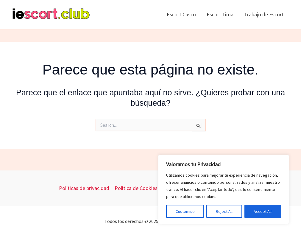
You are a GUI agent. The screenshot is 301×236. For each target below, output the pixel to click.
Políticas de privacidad (84, 188)
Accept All (263, 211)
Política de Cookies (136, 188)
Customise (185, 211)
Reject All (224, 211)
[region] (223, 189)
